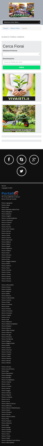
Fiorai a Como (6, 384)
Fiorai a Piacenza (7, 337)
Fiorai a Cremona (7, 304)
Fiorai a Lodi (5, 319)
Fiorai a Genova (6, 393)
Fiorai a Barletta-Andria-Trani (10, 209)
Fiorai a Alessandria (8, 285)
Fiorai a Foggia (6, 390)
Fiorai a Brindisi (6, 377)
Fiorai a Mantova (7, 322)
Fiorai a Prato (6, 259)
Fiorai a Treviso (6, 274)
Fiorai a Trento (6, 436)
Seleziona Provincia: (10, 50)
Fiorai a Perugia (6, 335)
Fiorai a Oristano (7, 412)
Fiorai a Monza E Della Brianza (11, 408)
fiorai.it (4, 186)
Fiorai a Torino (6, 272)
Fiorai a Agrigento (7, 203)
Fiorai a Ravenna (7, 423)
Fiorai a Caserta (6, 300)
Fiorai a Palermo (6, 332)
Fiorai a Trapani (6, 354)
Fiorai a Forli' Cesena (8, 229)
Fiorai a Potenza (6, 421)
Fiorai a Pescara (6, 255)
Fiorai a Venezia (6, 358)
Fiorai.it (5, 28)
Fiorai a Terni (6, 434)
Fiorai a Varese (6, 276)
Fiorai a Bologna (6, 375)
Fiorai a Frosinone (7, 311)
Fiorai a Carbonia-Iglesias (9, 218)
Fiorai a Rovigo (6, 427)
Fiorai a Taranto (6, 270)
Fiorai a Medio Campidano (9, 324)
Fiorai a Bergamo (7, 212)
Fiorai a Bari (5, 371)
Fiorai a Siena (6, 268)
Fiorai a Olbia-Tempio (8, 330)
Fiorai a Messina (6, 406)
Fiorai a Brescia (6, 296)
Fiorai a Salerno (6, 266)
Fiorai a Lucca (6, 401)
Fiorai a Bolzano (6, 214)
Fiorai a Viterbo (6, 363)
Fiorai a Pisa (5, 419)
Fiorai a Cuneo (6, 225)
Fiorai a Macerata (7, 240)
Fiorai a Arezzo (6, 287)
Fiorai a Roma (6, 345)
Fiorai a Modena (6, 326)
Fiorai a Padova (6, 251)
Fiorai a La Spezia (7, 397)
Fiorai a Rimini (6, 263)
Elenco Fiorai (15, 28)
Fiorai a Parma (6, 414)
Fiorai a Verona (6, 361)
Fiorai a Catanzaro (7, 220)
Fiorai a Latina (6, 235)
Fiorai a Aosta (6, 205)
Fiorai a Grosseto (7, 313)
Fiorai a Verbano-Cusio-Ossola (11, 440)
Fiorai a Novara (6, 328)
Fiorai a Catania (6, 382)
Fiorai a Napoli (6, 246)
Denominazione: (8, 58)
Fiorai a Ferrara (6, 227)
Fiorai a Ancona (6, 367)
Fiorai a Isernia (6, 233)
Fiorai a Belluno (6, 291)
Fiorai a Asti (5, 207)
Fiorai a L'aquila (6, 315)
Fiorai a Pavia (6, 253)
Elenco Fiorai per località (9, 199)
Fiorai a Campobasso (8, 380)
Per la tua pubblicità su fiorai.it (11, 197)
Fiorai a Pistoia (6, 257)
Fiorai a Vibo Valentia (8, 442)
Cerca (21, 67)
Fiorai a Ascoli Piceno (8, 369)
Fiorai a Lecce (6, 317)
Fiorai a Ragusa (6, 341)
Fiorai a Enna (5, 306)
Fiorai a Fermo (6, 388)
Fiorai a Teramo (6, 352)
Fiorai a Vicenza (6, 281)
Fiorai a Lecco (6, 399)
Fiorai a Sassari (6, 348)
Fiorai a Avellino (6, 289)
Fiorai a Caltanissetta (8, 298)
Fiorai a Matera (6, 242)
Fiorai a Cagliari (6, 216)
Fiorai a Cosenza (7, 222)
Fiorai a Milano (6, 244)
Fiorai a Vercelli (6, 279)
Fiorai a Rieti (5, 425)
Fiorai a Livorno (6, 238)
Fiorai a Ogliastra (7, 248)
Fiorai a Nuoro (6, 410)
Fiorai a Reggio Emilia (8, 343)
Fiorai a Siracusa (7, 350)
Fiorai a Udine (6, 438)
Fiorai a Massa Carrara (8, 403)
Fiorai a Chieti (6, 302)
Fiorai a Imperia (6, 395)
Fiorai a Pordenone (7, 339)
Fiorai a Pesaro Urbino (8, 416)
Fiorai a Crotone (6, 386)
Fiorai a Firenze (6, 309)
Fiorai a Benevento (7, 373)
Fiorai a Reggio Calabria (9, 261)
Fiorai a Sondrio (6, 432)
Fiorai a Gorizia (6, 231)
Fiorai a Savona (6, 429)
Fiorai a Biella (6, 293)
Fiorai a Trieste (6, 356)
